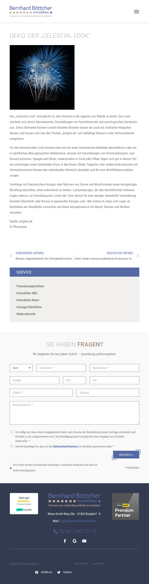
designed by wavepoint (24, 563)
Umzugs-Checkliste (29, 307)
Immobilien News (27, 300)
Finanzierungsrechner (30, 286)
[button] (44, 572)
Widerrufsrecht (26, 314)
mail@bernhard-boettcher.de (78, 521)
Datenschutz (81, 563)
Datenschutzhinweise (65, 446)
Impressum (99, 563)
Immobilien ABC (26, 293)
